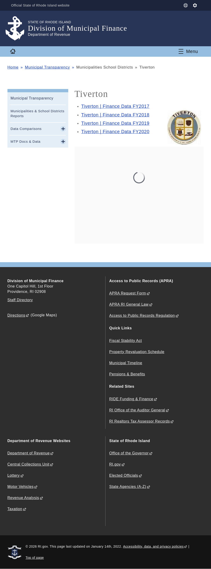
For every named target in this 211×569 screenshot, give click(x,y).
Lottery (13, 475)
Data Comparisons (25, 129)
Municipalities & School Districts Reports (37, 113)
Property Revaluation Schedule (136, 352)
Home (13, 67)
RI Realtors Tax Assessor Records (139, 421)
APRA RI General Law (129, 304)
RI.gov (115, 464)
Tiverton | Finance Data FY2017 (115, 106)
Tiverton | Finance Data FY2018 (115, 114)
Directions (16, 315)
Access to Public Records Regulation (142, 316)
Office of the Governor (129, 453)
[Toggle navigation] (188, 51)
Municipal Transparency (47, 67)
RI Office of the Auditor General (137, 410)
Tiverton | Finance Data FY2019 (115, 123)
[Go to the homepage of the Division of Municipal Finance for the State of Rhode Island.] (17, 28)
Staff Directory (20, 300)
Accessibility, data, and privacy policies (153, 546)
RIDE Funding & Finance (131, 399)
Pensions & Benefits (127, 374)
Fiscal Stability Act (125, 341)
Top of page (35, 557)
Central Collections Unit (28, 464)
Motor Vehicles (20, 487)
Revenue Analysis (23, 498)
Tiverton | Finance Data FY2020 (115, 131)
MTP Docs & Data (25, 141)
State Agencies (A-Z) (127, 487)
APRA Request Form (127, 293)
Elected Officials (123, 475)
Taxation (14, 509)
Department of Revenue (28, 453)
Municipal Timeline (125, 363)
